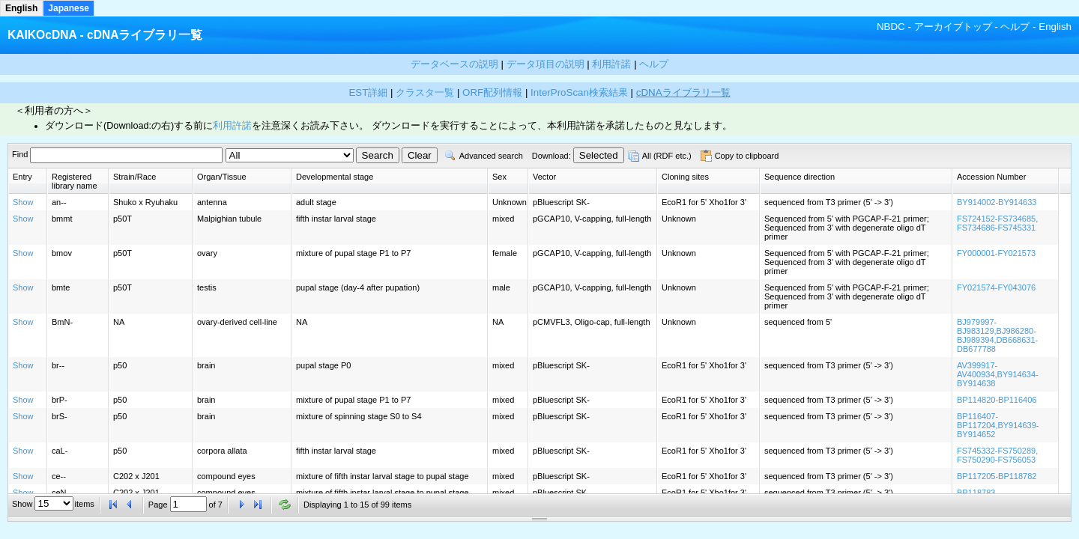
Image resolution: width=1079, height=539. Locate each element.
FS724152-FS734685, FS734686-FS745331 (997, 223)
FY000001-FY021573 (996, 253)
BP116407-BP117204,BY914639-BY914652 (998, 425)
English (21, 8)
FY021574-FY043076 (996, 287)
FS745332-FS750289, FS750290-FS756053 (997, 455)
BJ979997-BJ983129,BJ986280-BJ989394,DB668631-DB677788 (997, 335)
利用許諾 (232, 126)
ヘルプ (1015, 26)
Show (23, 202)
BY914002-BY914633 (996, 202)
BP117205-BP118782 (996, 476)
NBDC (891, 26)
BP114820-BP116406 (996, 399)
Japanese (68, 8)
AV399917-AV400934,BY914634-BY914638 (998, 374)
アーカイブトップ (953, 26)
